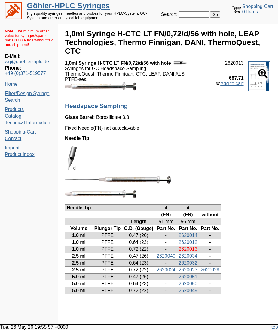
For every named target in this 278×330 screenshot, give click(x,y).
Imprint (12, 147)
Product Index (20, 154)
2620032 (188, 263)
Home (11, 84)
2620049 (188, 290)
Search (12, 100)
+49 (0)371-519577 (25, 73)
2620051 (188, 276)
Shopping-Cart (20, 131)
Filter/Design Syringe (27, 93)
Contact (13, 138)
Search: (169, 14)
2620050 (188, 283)
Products (14, 109)
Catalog (13, 115)
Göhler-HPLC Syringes (68, 6)
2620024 (166, 269)
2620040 (166, 256)
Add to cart (231, 83)
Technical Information (27, 122)
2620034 (188, 256)
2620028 (210, 269)
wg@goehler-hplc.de (27, 61)
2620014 (188, 235)
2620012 (188, 242)
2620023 (188, 269)
